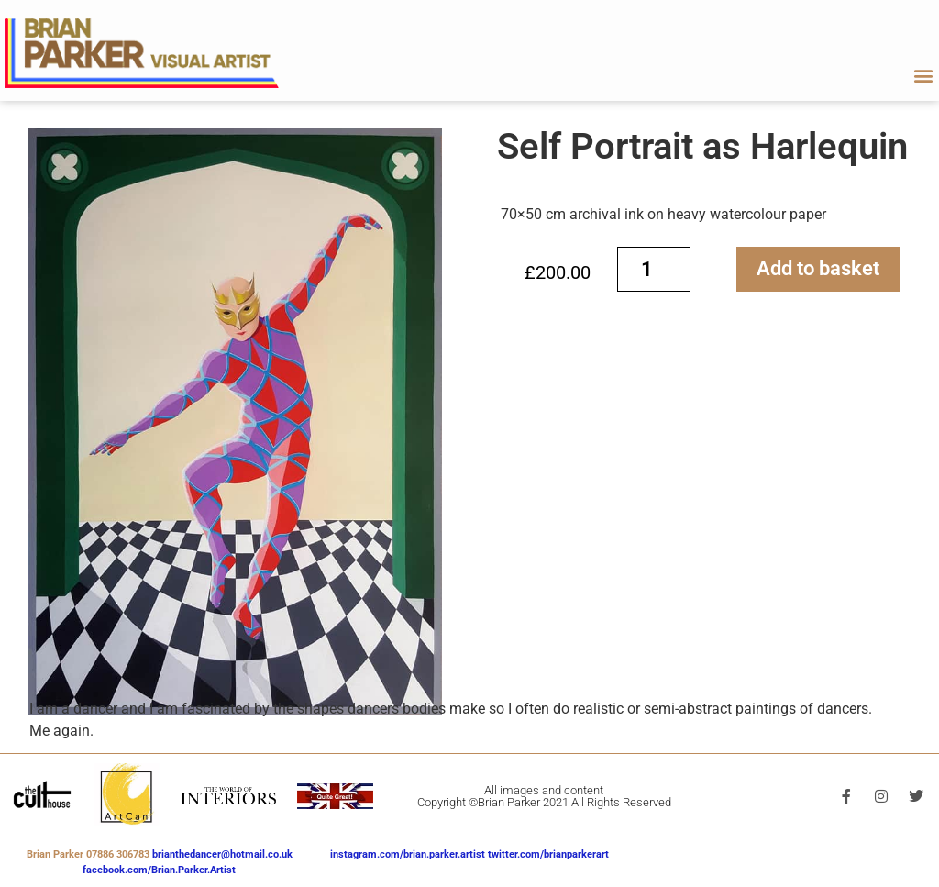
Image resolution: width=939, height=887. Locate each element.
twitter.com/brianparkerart (548, 854)
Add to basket (818, 268)
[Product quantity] (653, 269)
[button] (924, 75)
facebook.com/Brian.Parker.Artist (159, 870)
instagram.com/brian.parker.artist (409, 854)
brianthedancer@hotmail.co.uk (222, 854)
